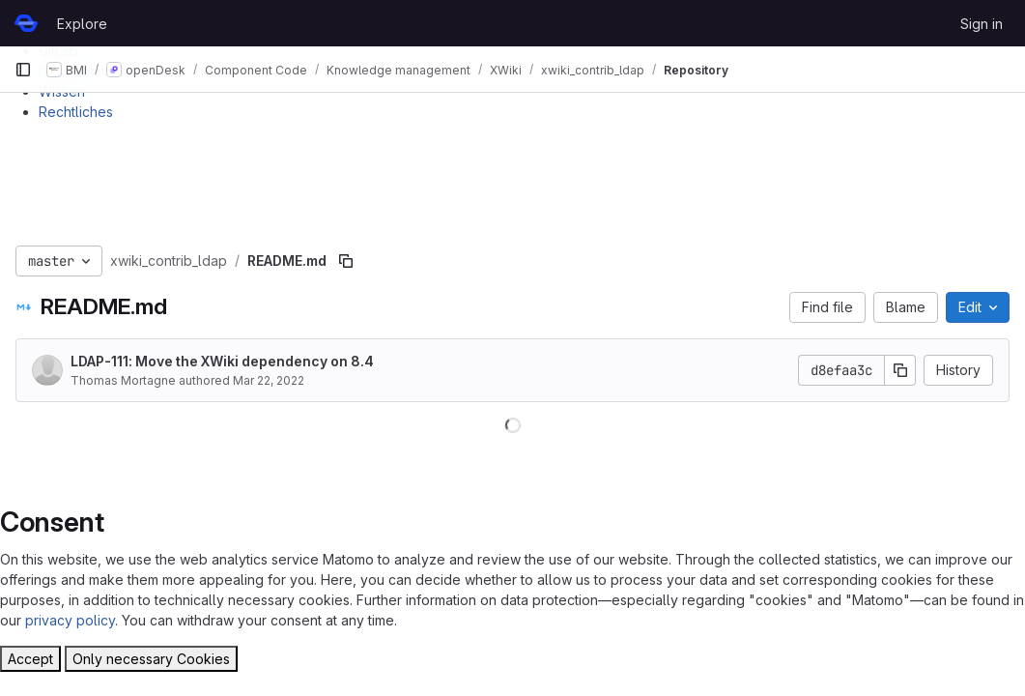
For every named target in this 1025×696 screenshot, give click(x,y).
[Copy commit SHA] (900, 370)
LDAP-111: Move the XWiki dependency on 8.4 (222, 361)
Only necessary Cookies (151, 659)
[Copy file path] (345, 261)
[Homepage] (26, 23)
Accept (30, 659)
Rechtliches (76, 111)
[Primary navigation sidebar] (23, 69)
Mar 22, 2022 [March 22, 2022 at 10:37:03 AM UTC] (268, 380)
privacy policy (70, 620)
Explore (82, 23)
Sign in (981, 23)
